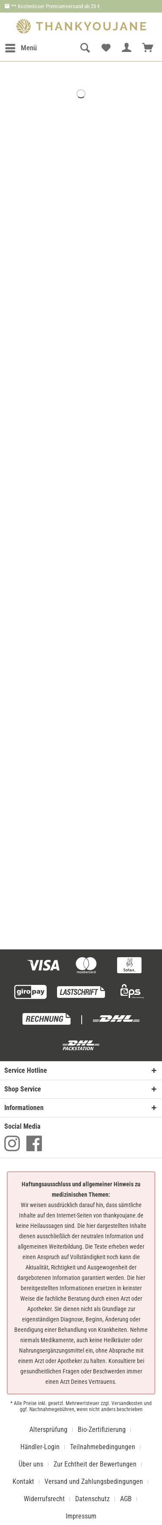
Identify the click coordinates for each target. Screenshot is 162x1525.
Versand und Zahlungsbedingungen (93, 1481)
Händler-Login (40, 1447)
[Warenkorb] (148, 48)
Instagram (12, 1143)
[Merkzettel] (105, 48)
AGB (126, 1499)
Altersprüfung (48, 1429)
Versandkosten (127, 1403)
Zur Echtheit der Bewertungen (95, 1464)
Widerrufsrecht (44, 1499)
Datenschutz (92, 1499)
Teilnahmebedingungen (102, 1447)
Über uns (31, 1464)
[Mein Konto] (127, 48)
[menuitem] (20, 48)
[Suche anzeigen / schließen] (84, 48)
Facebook (34, 1143)
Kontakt (23, 1481)
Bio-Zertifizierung (102, 1429)
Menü (21, 46)
